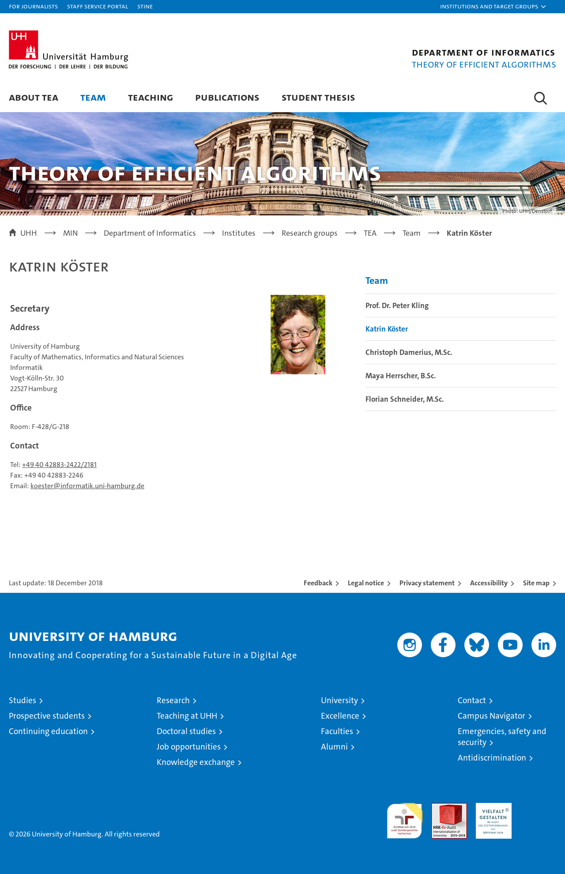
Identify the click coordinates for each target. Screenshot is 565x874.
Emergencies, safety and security (502, 737)
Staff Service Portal (97, 6)
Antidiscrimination (492, 757)
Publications (227, 97)
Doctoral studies (186, 731)
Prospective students (47, 715)
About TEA (33, 97)
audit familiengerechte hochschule (404, 817)
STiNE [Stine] (145, 6)
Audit (439, 807)
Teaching (150, 97)
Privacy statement (427, 583)
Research (173, 700)
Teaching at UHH (187, 715)
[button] (493, 6)
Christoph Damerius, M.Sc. (408, 352)
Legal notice (366, 583)
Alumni (334, 746)
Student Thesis (318, 97)
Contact (472, 700)
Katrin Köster (386, 329)
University (339, 700)
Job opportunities (189, 746)
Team (93, 97)
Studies (22, 700)
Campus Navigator (491, 715)
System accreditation (538, 812)
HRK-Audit (491, 807)
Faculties (337, 731)
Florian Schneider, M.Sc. (404, 399)
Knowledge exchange (196, 762)
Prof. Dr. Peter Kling (397, 305)
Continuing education (48, 731)
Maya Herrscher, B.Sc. (400, 375)
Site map (536, 583)
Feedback (318, 583)
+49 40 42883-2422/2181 (59, 464)
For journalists (33, 6)
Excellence (340, 715)
